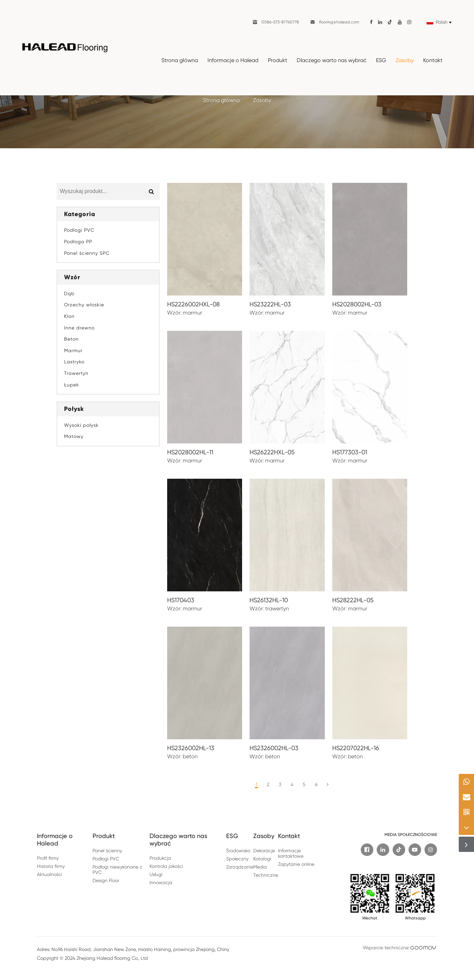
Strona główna (179, 60)
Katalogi (262, 858)
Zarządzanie (239, 867)
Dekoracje (264, 850)
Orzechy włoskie (84, 304)
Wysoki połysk (81, 425)
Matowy (73, 436)
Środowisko (238, 850)
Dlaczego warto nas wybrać (332, 60)
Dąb (69, 293)
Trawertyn (76, 373)
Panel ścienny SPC (87, 253)
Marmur (73, 350)
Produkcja (160, 858)
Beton (71, 339)
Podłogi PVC (79, 230)
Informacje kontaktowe (290, 853)
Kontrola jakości (166, 866)
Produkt (277, 60)
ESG (381, 60)
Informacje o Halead (233, 60)
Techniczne (265, 875)
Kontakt (432, 60)
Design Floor (106, 880)
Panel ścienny (107, 850)
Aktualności (49, 874)
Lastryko (74, 361)
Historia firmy (51, 866)
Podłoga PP (78, 241)
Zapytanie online (296, 864)
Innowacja (161, 882)
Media (260, 867)
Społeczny (237, 858)
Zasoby (405, 60)
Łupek (71, 384)
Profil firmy (48, 858)
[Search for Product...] (100, 191)
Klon (69, 316)
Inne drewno (79, 327)
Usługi (156, 874)
